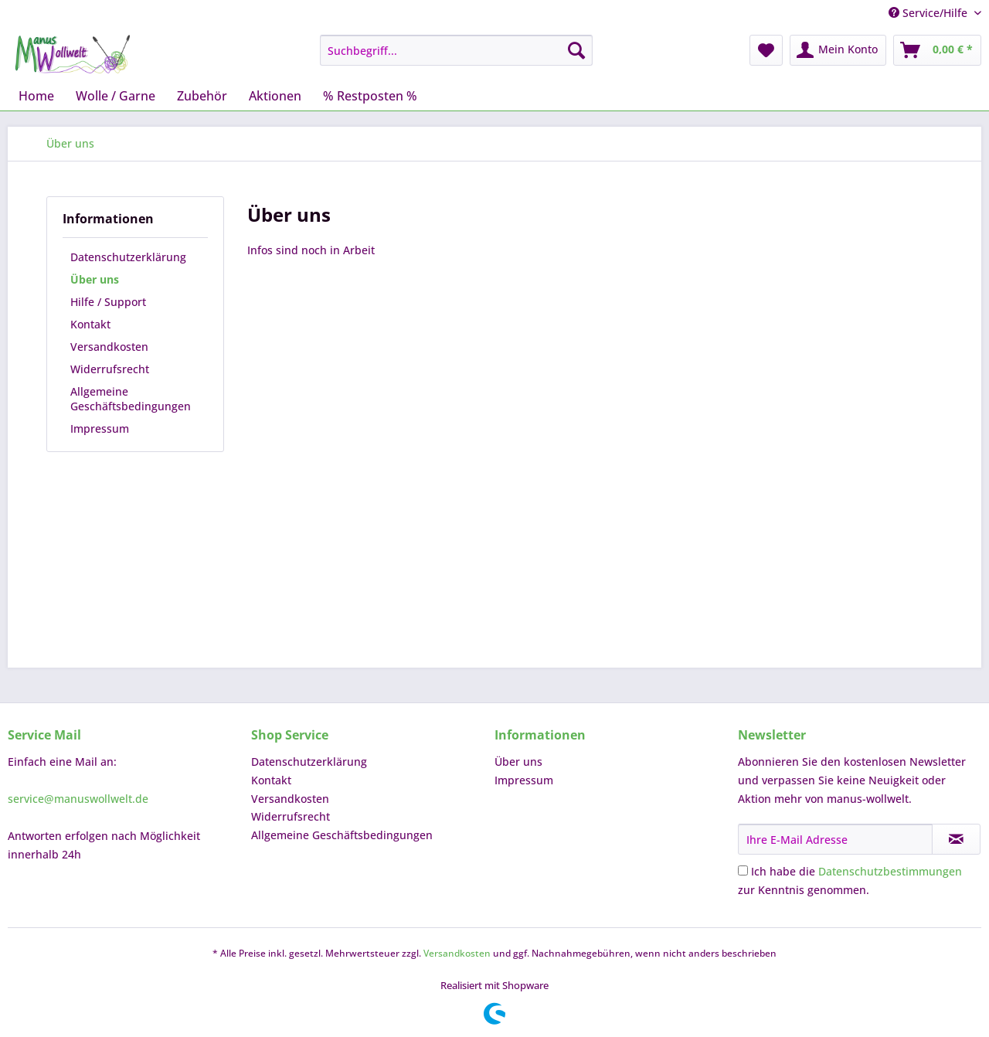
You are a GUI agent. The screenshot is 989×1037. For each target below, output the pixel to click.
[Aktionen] (275, 95)
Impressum (99, 428)
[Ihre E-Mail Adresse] (835, 839)
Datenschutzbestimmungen (890, 871)
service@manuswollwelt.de (78, 798)
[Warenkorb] (937, 50)
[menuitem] (456, 50)
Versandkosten (109, 346)
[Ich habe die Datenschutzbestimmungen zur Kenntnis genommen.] (743, 870)
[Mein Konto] (838, 50)
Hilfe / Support (108, 301)
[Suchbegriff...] (456, 50)
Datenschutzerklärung (128, 257)
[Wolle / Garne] (115, 95)
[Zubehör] (202, 95)
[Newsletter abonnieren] (956, 839)
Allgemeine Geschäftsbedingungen (130, 398)
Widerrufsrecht (109, 369)
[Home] (36, 95)
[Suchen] (576, 50)
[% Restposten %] (370, 95)
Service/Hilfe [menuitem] (929, 12)
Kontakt (90, 324)
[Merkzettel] (766, 50)
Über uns (94, 279)
